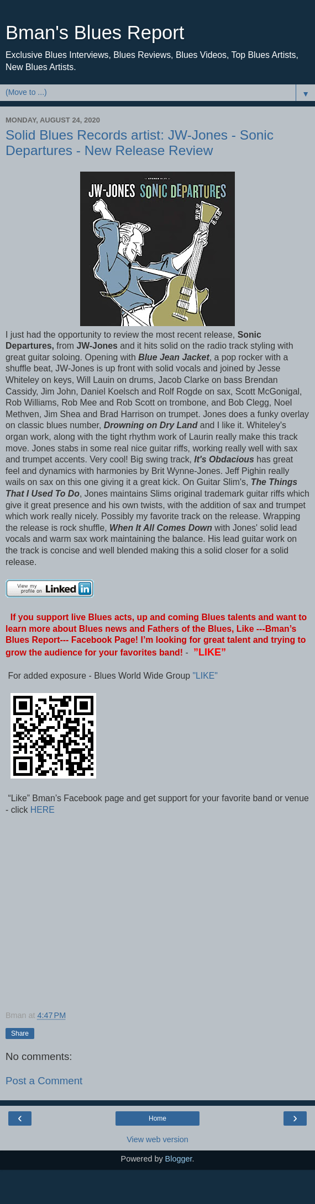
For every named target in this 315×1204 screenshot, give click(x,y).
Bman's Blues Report (95, 32)
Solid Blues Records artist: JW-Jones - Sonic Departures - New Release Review (140, 142)
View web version (157, 1139)
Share (20, 1033)
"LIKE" (206, 675)
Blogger (178, 1158)
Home (157, 1118)
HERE (41, 809)
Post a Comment (44, 1080)
